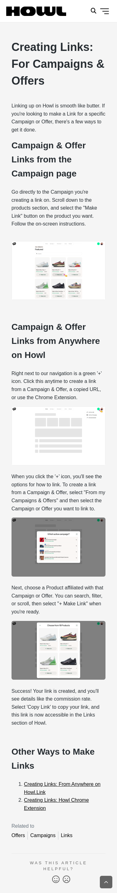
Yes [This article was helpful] (56, 879)
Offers (18, 835)
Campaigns (43, 835)
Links (66, 835)
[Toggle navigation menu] (104, 11)
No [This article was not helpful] (66, 879)
